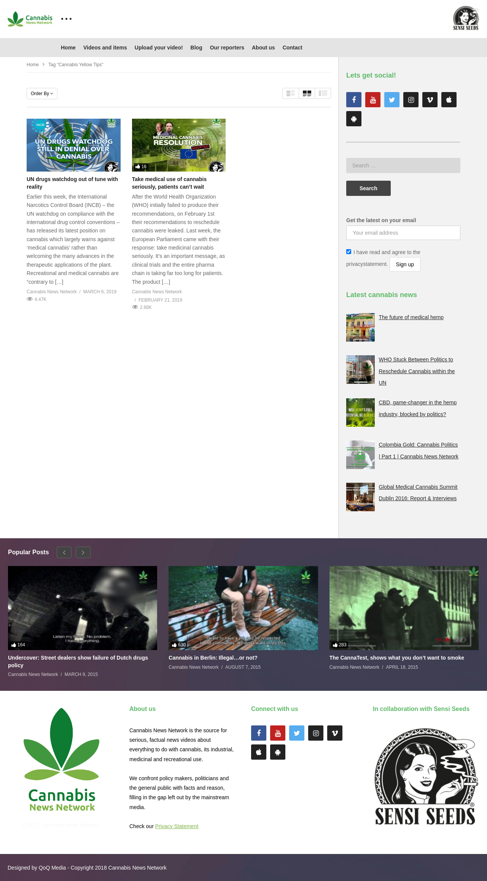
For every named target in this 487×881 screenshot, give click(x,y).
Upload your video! (159, 48)
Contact (292, 48)
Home (68, 48)
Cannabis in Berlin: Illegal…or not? (213, 658)
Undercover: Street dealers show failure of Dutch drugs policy (78, 661)
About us (263, 48)
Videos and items (105, 48)
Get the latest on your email (381, 220)
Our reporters (227, 48)
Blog (196, 48)
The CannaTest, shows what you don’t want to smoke (396, 658)
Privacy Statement (177, 826)
